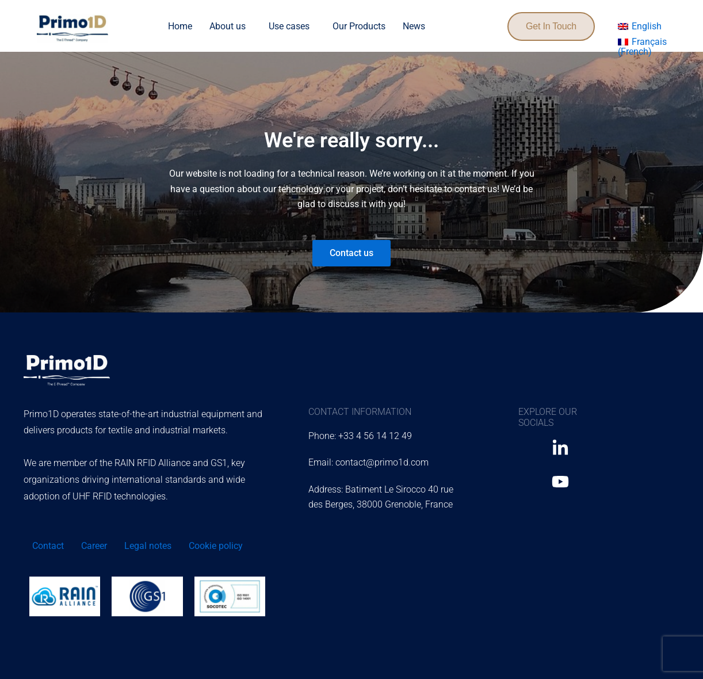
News (414, 26)
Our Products (359, 26)
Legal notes (147, 545)
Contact (48, 545)
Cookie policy (216, 545)
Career (94, 545)
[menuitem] (639, 26)
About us (227, 26)
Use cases (289, 26)
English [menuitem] (647, 26)
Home (180, 26)
